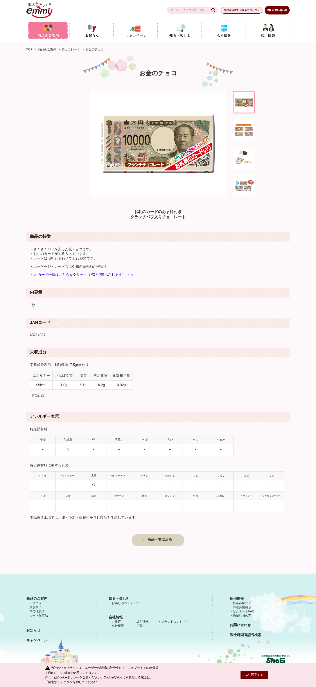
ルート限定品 (38, 615)
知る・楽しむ (119, 598)
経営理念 (142, 621)
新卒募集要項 (242, 603)
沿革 (139, 626)
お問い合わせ (240, 625)
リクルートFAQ (243, 611)
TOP (29, 49)
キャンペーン (36, 640)
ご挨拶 (116, 621)
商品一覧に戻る (159, 539)
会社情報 (116, 617)
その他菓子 (37, 611)
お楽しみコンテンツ (125, 603)
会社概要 (118, 626)
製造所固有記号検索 (245, 635)
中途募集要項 (242, 607)
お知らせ (33, 630)
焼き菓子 (35, 607)
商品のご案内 (47, 49)
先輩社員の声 (242, 615)
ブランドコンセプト (175, 621)
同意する (254, 675)
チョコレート (71, 49)
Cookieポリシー (68, 677)
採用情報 (237, 598)
